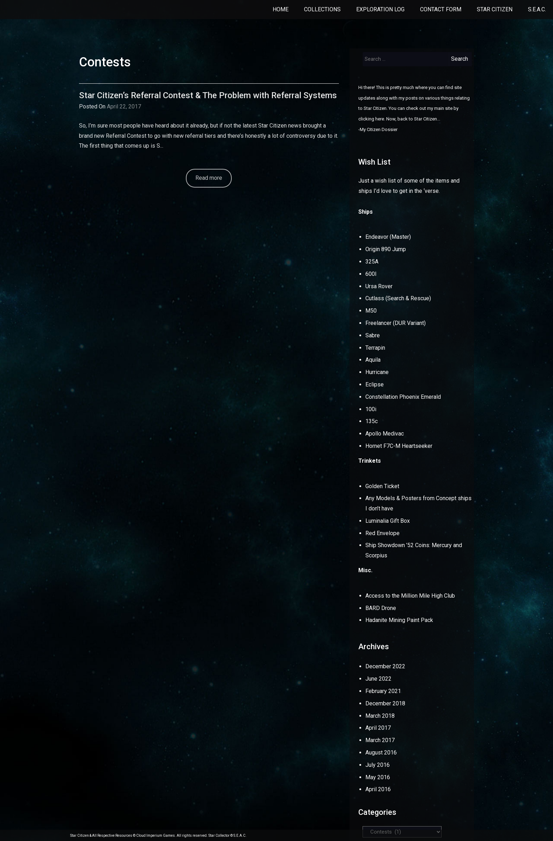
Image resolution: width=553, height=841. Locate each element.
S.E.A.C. (537, 9)
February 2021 (383, 691)
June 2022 (378, 678)
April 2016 (378, 789)
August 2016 (381, 752)
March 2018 (380, 715)
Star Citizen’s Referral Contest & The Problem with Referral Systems (208, 95)
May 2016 (377, 777)
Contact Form (440, 9)
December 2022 (385, 666)
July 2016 (377, 765)
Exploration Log (380, 9)
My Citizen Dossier (378, 129)
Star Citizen (494, 9)
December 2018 (385, 703)
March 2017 (380, 740)
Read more (208, 177)
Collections (322, 9)
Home (280, 9)
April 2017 (378, 727)
